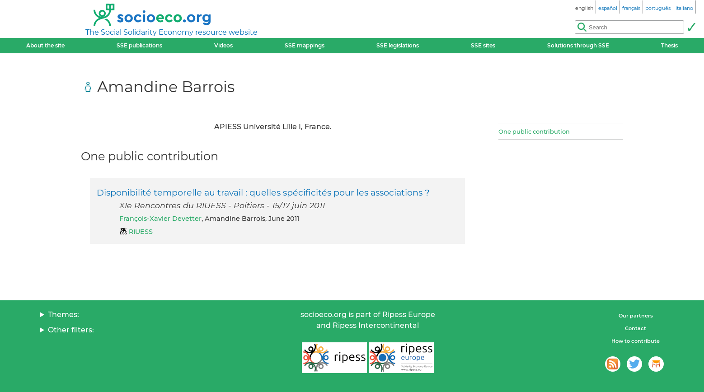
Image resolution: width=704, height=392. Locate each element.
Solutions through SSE (578, 45)
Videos (223, 45)
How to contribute (635, 341)
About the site (45, 45)
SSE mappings (304, 45)
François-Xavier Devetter (160, 219)
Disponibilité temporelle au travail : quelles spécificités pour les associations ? (263, 192)
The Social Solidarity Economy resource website (171, 32)
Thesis (669, 45)
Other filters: (71, 330)
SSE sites (483, 45)
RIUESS (141, 232)
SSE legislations (397, 45)
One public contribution (534, 131)
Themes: (63, 314)
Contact (635, 328)
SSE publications (139, 45)
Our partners (636, 316)
